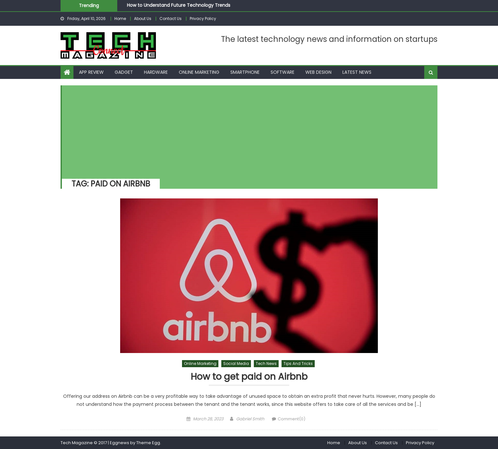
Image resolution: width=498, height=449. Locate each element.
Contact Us (170, 18)
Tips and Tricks (298, 363)
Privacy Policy (203, 18)
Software (282, 72)
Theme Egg (148, 443)
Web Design (318, 72)
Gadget (124, 72)
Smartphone (245, 72)
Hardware (156, 72)
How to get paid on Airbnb (249, 377)
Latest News (356, 72)
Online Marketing (199, 72)
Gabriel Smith (250, 419)
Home (120, 18)
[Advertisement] (246, 130)
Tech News (266, 363)
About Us (142, 18)
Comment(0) (291, 419)
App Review (91, 72)
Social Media (236, 363)
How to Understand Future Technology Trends (178, 5)
